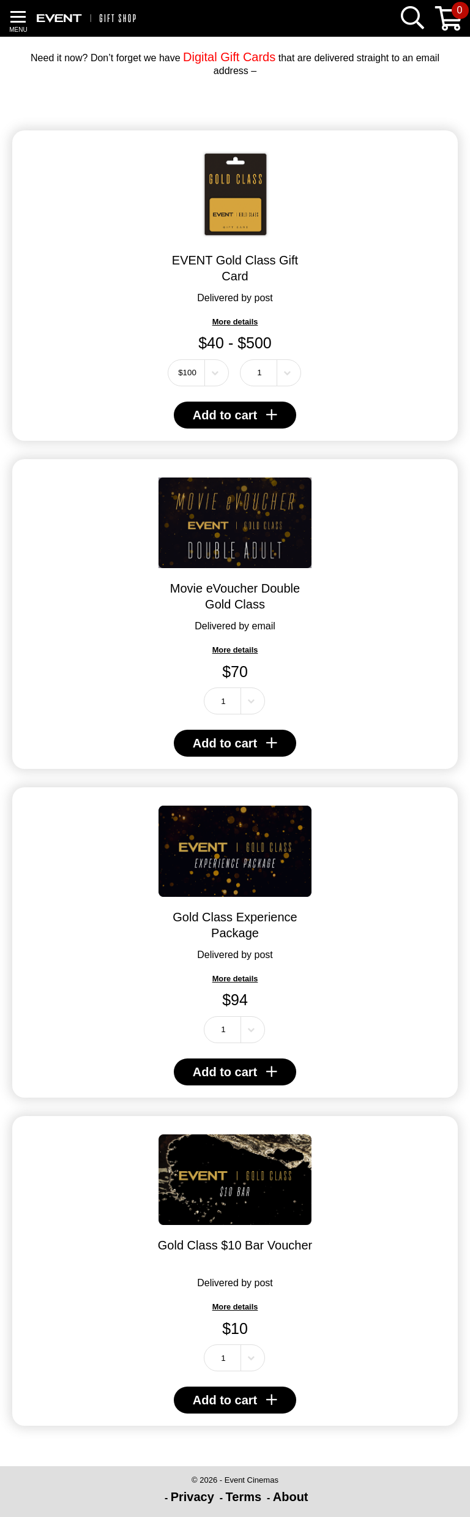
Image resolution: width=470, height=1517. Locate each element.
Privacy (192, 1497)
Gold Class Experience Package (235, 925)
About (290, 1497)
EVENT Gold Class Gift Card (235, 268)
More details (235, 321)
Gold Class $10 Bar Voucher (235, 1245)
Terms (244, 1497)
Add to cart (235, 415)
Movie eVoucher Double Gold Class (235, 596)
